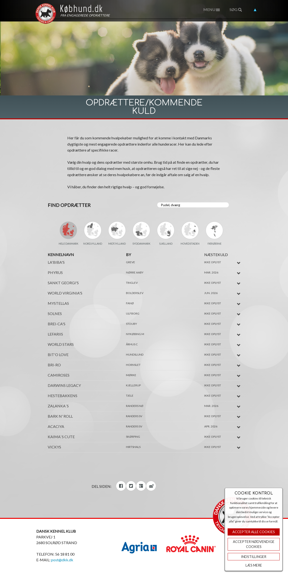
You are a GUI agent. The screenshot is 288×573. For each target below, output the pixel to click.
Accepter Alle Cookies (253, 532)
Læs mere (254, 565)
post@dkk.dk (62, 559)
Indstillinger (253, 557)
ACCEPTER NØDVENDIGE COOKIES (253, 544)
